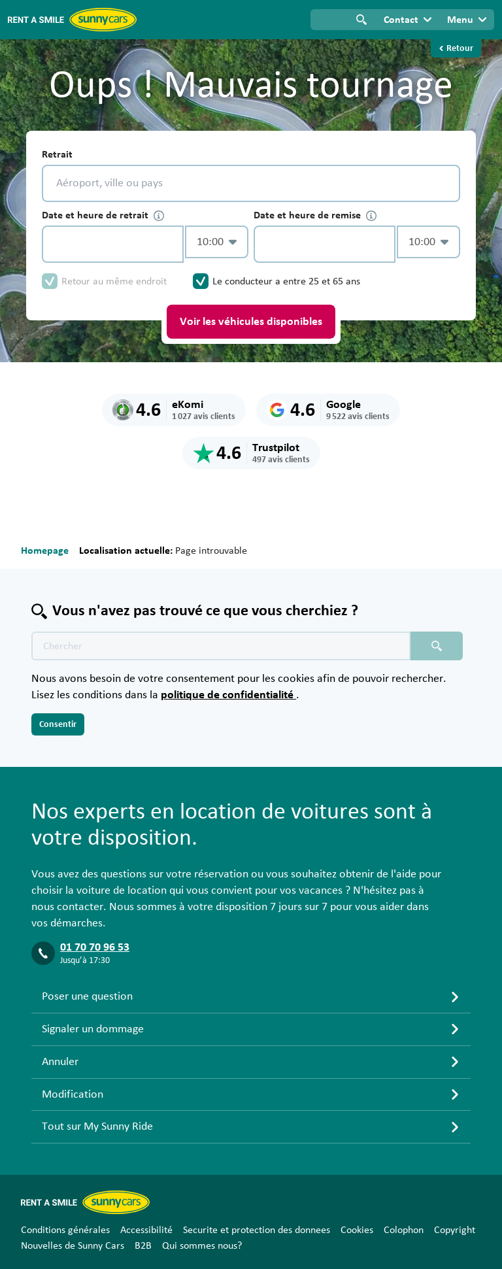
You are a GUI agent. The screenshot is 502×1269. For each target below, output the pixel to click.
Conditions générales (65, 1230)
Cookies (357, 1230)
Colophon (404, 1230)
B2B (143, 1245)
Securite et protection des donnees (256, 1230)
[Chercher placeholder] (436, 646)
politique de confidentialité (228, 695)
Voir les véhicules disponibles (251, 322)
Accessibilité (146, 1230)
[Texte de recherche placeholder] (220, 646)
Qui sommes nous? (202, 1245)
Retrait (57, 154)
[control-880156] (113, 244)
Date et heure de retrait (103, 215)
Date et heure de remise (315, 215)
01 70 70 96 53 (94, 947)
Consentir (57, 724)
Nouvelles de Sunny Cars (72, 1245)
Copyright (454, 1230)
